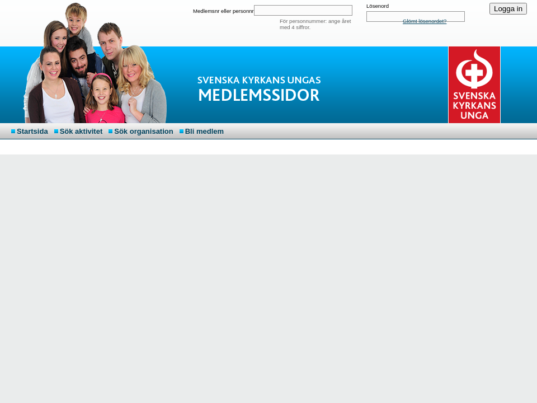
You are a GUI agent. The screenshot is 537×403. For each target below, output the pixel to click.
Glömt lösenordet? (424, 21)
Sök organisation (143, 131)
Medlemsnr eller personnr (223, 11)
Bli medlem (204, 131)
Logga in (508, 8)
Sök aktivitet (81, 131)
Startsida (32, 131)
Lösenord (377, 6)
